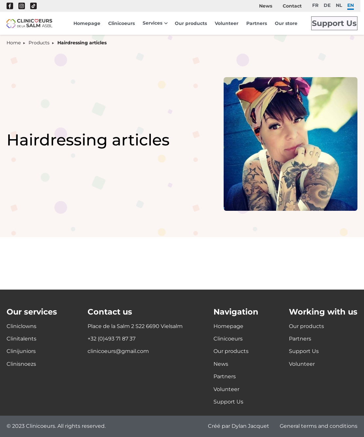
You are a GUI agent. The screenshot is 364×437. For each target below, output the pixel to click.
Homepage (86, 23)
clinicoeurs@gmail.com (118, 351)
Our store (286, 23)
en (350, 5)
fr (315, 5)
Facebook (10, 6)
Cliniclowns (21, 326)
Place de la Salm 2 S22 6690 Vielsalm (135, 326)
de (327, 5)
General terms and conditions (318, 426)
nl (339, 5)
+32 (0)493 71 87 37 (111, 339)
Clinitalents (21, 339)
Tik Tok (33, 6)
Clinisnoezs (21, 364)
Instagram (21, 6)
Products (39, 43)
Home (14, 43)
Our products (191, 23)
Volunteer (226, 23)
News (265, 6)
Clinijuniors (21, 351)
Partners (256, 23)
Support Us (336, 23)
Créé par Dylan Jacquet (238, 426)
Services (152, 23)
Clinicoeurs (121, 23)
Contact (292, 6)
